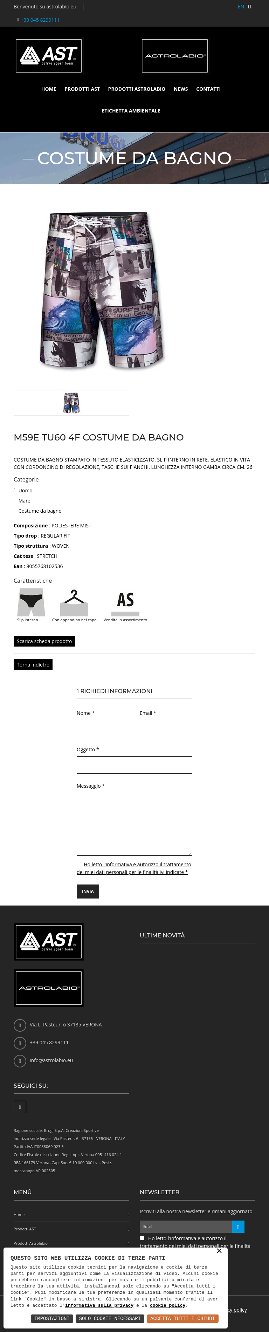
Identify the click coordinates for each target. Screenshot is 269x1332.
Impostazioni (52, 1318)
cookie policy (167, 1306)
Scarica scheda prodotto (44, 641)
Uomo (26, 490)
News (181, 89)
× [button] (219, 1251)
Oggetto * (88, 749)
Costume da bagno (40, 510)
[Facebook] (20, 1107)
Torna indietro (33, 664)
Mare (24, 500)
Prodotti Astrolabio (137, 89)
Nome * (86, 713)
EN (241, 6)
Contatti (208, 89)
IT (250, 6)
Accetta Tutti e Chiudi (182, 1318)
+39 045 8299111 (40, 19)
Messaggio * (91, 786)
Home (48, 89)
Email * (148, 713)
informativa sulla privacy (99, 1306)
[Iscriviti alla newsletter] (238, 1227)
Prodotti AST (82, 89)
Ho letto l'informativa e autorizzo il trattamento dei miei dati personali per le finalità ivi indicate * (195, 1246)
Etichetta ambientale (131, 110)
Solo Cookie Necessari (110, 1318)
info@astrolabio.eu (51, 1060)
